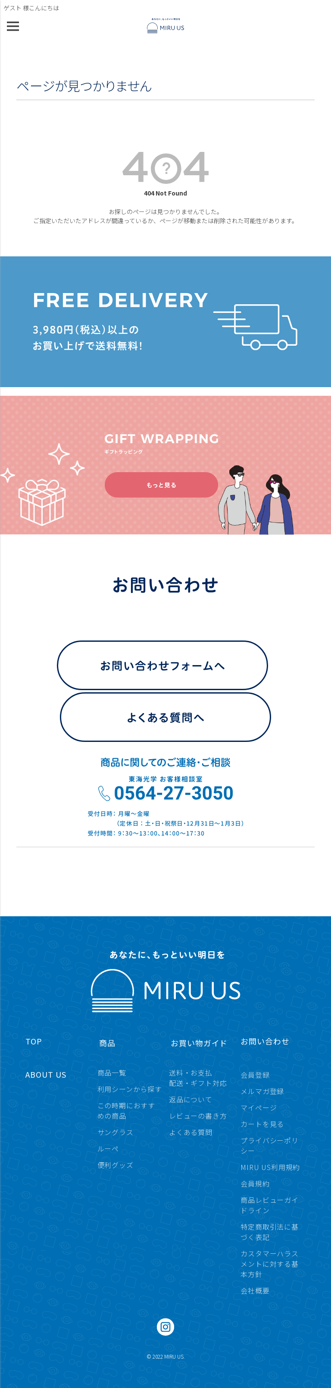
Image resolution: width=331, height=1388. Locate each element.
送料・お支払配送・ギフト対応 (198, 1077)
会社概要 (254, 1290)
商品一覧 (111, 1072)
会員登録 (254, 1074)
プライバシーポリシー (269, 1145)
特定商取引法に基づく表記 (269, 1231)
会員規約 (254, 1183)
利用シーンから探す (129, 1089)
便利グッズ (115, 1165)
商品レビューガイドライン (269, 1205)
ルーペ (108, 1148)
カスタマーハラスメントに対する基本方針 (269, 1263)
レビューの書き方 (198, 1115)
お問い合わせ (264, 1041)
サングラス (115, 1132)
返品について (190, 1099)
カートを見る (262, 1124)
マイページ (258, 1107)
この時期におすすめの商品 (126, 1110)
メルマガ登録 (262, 1091)
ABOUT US (45, 1074)
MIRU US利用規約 (270, 1167)
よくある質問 (190, 1132)
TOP (33, 1041)
